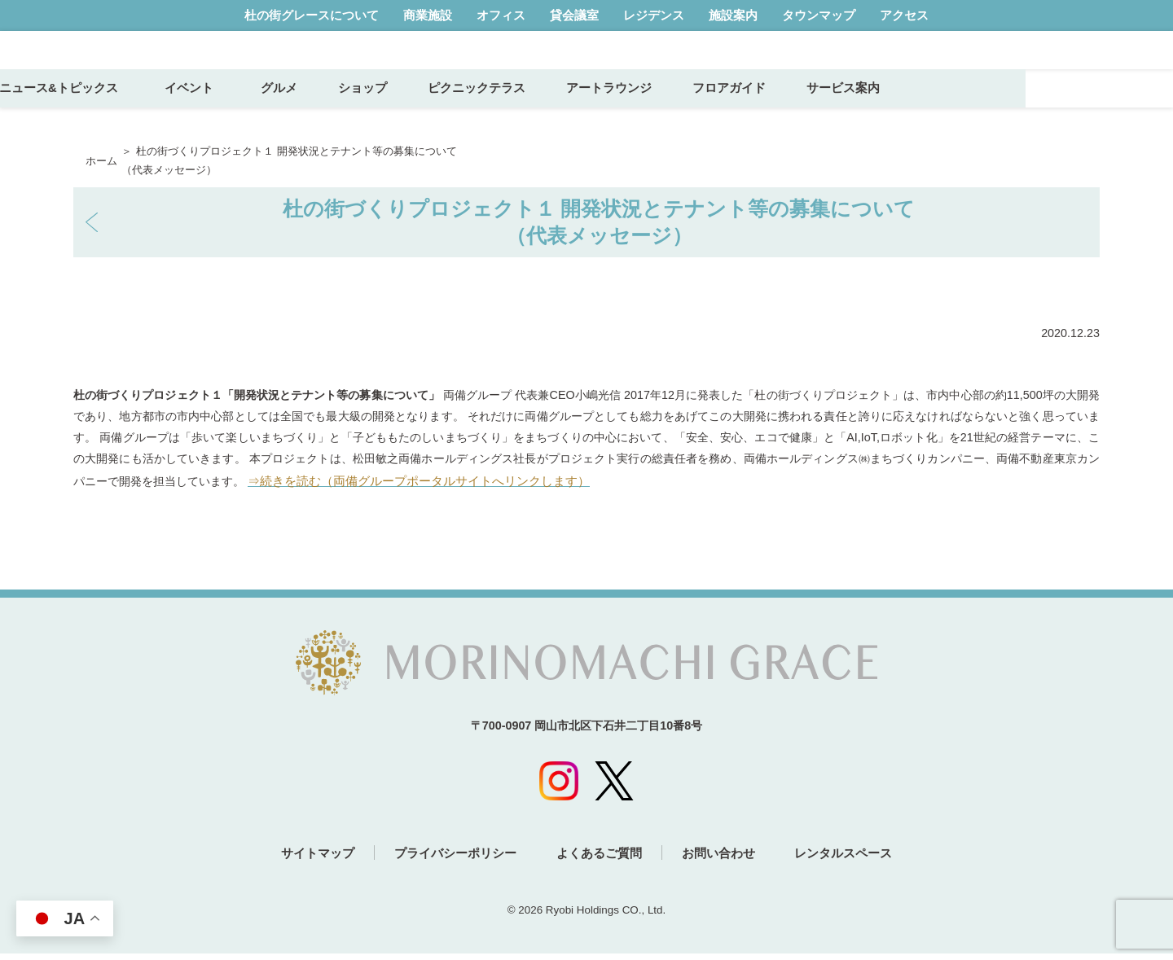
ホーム (101, 161)
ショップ (509, 114)
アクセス (904, 15)
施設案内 (733, 15)
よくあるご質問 (599, 860)
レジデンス (653, 15)
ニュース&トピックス (206, 114)
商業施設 (427, 15)
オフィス (501, 15)
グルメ (425, 114)
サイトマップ (298, 860)
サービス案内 (989, 114)
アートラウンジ (755, 114)
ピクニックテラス (623, 114)
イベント (342, 114)
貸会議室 (574, 15)
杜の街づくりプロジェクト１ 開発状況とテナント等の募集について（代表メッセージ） (599, 222)
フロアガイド (875, 114)
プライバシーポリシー (445, 860)
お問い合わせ (728, 860)
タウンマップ (818, 15)
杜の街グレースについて (311, 15)
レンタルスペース (863, 860)
